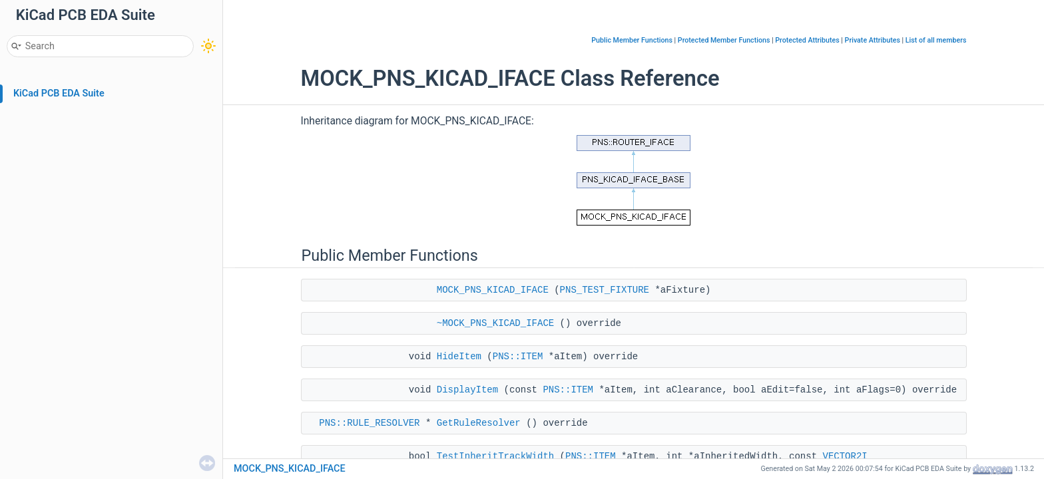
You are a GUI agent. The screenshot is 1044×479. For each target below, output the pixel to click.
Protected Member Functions (724, 40)
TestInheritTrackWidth (495, 456)
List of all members (936, 40)
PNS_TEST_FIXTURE (604, 290)
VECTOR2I (844, 456)
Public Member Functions (631, 40)
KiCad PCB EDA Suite (59, 93)
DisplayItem (467, 390)
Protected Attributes (807, 40)
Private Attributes (872, 40)
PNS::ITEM (518, 356)
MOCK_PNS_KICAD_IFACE (493, 290)
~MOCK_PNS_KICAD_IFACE (495, 323)
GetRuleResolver (479, 423)
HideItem (459, 356)
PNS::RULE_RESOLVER (369, 423)
